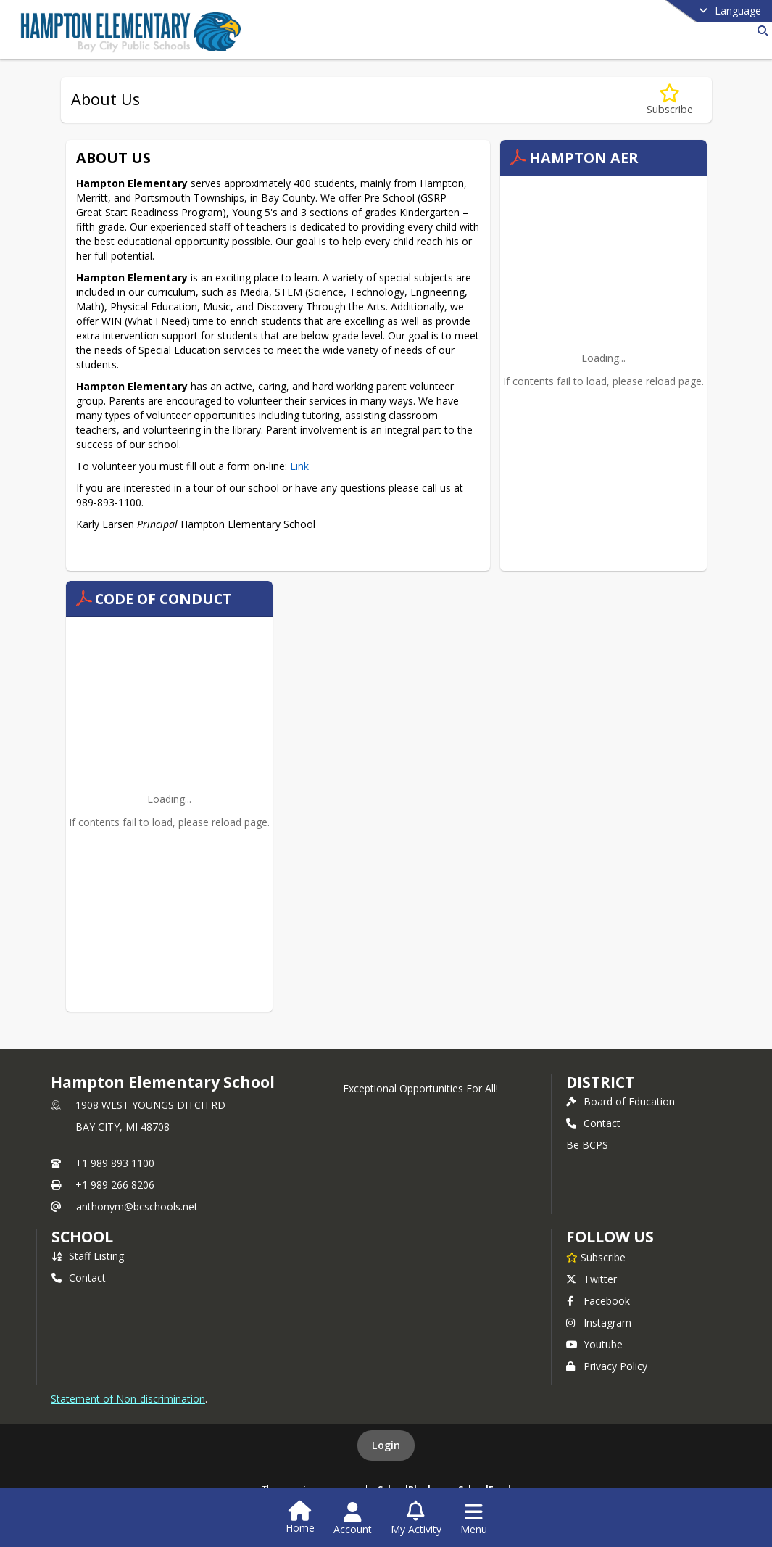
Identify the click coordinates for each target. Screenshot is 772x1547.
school (82, 1236)
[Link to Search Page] (760, 31)
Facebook (598, 1301)
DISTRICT (600, 1082)
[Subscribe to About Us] (670, 100)
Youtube (594, 1344)
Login (386, 1445)
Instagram (598, 1322)
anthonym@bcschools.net (137, 1206)
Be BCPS (587, 1145)
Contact (593, 1123)
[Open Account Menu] (352, 1519)
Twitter (591, 1279)
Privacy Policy (606, 1366)
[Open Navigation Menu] (473, 1519)
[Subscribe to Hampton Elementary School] (596, 1257)
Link (299, 466)
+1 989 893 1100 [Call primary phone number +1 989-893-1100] (114, 1163)
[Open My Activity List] (416, 1519)
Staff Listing (87, 1256)
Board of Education (620, 1101)
